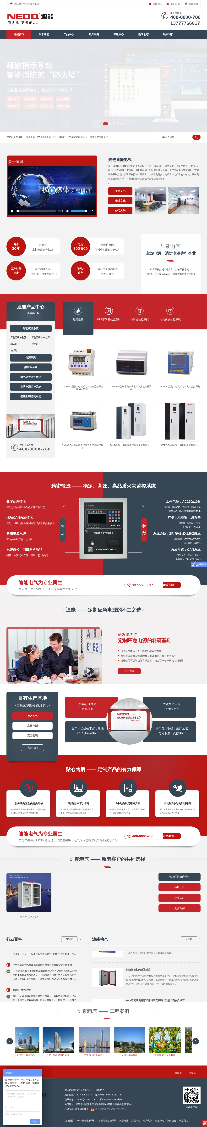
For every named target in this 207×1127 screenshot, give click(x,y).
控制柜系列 (30, 367)
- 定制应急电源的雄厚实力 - (32, 701)
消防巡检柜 (59, 137)
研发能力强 (158, 638)
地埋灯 (14, 350)
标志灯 (14, 344)
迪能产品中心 (30, 306)
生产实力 (32, 716)
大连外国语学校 (29, 916)
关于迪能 (44, 34)
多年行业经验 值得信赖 (87, 707)
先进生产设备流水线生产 (171, 707)
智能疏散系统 (30, 328)
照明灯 (35, 344)
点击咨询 (129, 671)
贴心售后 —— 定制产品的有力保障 (103, 769)
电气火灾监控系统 (99, 137)
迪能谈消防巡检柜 (22, 991)
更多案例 (179, 908)
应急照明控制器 (18, 337)
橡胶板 (182, 1072)
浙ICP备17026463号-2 (110, 1099)
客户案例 (93, 34)
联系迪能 (173, 2)
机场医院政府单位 (179, 876)
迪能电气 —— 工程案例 (103, 1011)
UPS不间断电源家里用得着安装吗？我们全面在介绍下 (155, 1001)
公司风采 (120, 210)
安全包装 (32, 735)
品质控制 (32, 725)
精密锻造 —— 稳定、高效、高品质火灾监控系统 (103, 486)
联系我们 (168, 34)
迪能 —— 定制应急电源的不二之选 (103, 610)
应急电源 (30, 137)
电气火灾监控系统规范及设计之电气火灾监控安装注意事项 (42, 966)
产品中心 (69, 34)
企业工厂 (179, 897)
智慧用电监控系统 (107, 1120)
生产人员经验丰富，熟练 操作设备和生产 (88, 731)
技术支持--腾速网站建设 (77, 1109)
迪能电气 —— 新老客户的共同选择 (107, 859)
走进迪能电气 (119, 159)
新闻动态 (143, 34)
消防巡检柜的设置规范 (138, 971)
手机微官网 (192, 1106)
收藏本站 (155, 2)
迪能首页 (19, 34)
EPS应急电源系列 (86, 1120)
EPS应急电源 (44, 137)
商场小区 (179, 887)
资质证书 (120, 191)
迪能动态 (100, 939)
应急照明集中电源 (41, 337)
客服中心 (118, 34)
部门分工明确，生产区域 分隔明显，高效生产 (172, 731)
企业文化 (120, 200)
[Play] (52, 191)
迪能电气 (171, 250)
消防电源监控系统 (30, 386)
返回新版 (191, 2)
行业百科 (14, 939)
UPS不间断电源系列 (77, 137)
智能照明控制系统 (30, 396)
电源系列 (31, 357)
